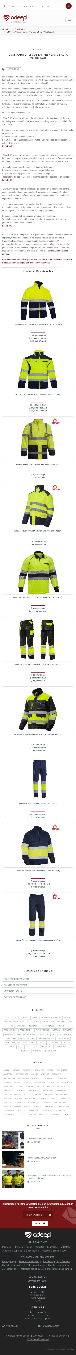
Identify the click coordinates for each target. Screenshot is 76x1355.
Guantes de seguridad (58, 1265)
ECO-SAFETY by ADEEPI (46, 1038)
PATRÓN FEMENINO (42, 1030)
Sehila (56, 1250)
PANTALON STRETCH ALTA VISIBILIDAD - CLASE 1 (38, 804)
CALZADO (42, 1043)
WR (16, 1018)
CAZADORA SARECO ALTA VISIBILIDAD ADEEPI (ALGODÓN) (38, 871)
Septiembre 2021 (61, 1090)
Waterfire (39, 1246)
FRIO (21, 1038)
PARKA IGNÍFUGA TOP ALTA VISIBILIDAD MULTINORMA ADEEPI (38, 531)
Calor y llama (54, 1043)
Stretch (45, 1022)
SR (53, 1022)
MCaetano (65, 1246)
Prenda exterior (26, 1030)
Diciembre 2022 (53, 1082)
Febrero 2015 (34, 1111)
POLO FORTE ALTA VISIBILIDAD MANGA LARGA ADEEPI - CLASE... (38, 598)
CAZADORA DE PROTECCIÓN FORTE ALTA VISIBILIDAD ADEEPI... (38, 734)
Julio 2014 (21, 1115)
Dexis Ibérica (32, 1250)
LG (48, 1034)
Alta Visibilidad (13, 69)
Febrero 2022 (8, 1090)
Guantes (67, 1034)
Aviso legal (39, 1335)
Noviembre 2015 (50, 1107)
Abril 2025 (34, 1074)
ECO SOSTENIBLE (63, 1038)
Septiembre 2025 (22, 1074)
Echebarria (52, 1246)
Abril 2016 (27, 1107)
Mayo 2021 (27, 1094)
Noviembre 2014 (47, 1111)
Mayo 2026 (6, 1070)
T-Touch (67, 1018)
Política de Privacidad (38, 1339)
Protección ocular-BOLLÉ (32, 1268)
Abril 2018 (7, 1099)
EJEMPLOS (7, 146)
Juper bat (18, 1250)
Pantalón (56, 1030)
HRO (54, 1034)
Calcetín (66, 1043)
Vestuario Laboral (13, 991)
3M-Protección (9, 1268)
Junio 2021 (17, 1094)
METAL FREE (67, 1030)
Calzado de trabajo (36, 1265)
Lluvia (41, 1034)
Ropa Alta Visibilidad (29, 1261)
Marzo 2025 (45, 1074)
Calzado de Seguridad (15, 997)
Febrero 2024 (36, 1078)
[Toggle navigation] (70, 19)
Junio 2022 (30, 1086)
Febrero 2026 (39, 1070)
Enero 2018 (18, 1099)
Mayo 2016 (17, 1107)
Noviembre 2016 (33, 1103)
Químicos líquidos (47, 1026)
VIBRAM (34, 1018)
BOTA (28, 1047)
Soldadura (61, 1022)
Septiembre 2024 (23, 1078)
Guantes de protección (16, 985)
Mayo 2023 (17, 1082)
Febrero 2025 (56, 1074)
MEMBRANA (9, 1034)
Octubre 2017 (43, 1099)
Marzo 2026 (27, 1070)
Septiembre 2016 (60, 1103)
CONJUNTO (16, 1043)
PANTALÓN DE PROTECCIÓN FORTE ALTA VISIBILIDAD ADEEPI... (38, 665)
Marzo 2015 (22, 1111)
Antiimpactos (61, 1047)
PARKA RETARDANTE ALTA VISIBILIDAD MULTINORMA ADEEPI (38, 464)
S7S (70, 1022)
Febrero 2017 (66, 1099)
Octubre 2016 (46, 1103)
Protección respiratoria (16, 979)
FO (28, 1038)
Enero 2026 (50, 1070)
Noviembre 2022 (66, 1082)
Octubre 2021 (48, 1090)
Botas (20, 1047)
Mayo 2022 (40, 1086)
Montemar (7, 1246)
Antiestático (24, 1051)
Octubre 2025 (8, 1074)
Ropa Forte (48, 1261)
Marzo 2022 (61, 1086)
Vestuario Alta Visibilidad (50, 1018)
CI (24, 1043)
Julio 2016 (7, 1107)
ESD (33, 1038)
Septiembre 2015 (9, 1111)
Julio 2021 (7, 1094)
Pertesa (19, 1246)
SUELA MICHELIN (32, 1022)
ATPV (35, 1047)
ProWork (61, 1026)
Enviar (40, 1223)
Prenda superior (10, 1030)
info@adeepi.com (48, 1325)
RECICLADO (33, 1026)
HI (60, 1034)
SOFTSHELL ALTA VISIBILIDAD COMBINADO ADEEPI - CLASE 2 (38, 394)
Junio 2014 (32, 1115)
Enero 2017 (8, 1103)
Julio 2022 (19, 1086)
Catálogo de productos (38, 1256)
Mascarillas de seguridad (59, 1268)
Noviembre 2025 (62, 1070)
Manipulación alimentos (26, 1034)
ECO (7, 1043)
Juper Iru (6, 1250)
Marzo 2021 (49, 1094)
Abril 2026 (16, 1070)
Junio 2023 (7, 1082)
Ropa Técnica (62, 1261)
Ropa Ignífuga (9, 1261)
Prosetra (46, 1250)
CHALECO (32, 1043)
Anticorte (37, 1051)
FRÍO (14, 1038)
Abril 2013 (67, 1115)
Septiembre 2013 (55, 1115)
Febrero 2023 (40, 1082)
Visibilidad (24, 1018)
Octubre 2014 (60, 1111)
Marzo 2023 (28, 1082)
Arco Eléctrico (46, 1047)
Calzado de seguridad (12, 1265)
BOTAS (12, 1047)
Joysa (65, 1250)
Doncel (29, 1246)
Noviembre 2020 (61, 1094)
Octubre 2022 (8, 1086)
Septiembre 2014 (9, 1115)
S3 (12, 1026)
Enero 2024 (48, 1078)
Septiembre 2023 (61, 1078)
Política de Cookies (57, 1335)
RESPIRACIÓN (21, 1026)
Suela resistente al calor (14, 1022)
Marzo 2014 (43, 1115)
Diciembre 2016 (19, 1103)
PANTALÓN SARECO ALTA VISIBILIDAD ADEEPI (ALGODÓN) (38, 940)
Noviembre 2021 (34, 1090)
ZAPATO (8, 1018)
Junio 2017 (54, 1099)
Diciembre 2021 (21, 1090)
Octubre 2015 (64, 1107)
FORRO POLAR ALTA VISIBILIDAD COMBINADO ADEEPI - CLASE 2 (38, 325)
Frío (8, 1038)
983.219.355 (10, 1325)
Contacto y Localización (18, 1335)
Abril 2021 (38, 1094)
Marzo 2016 (38, 1107)
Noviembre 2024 (9, 1078)
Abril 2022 (50, 1086)
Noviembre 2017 (30, 1099)
